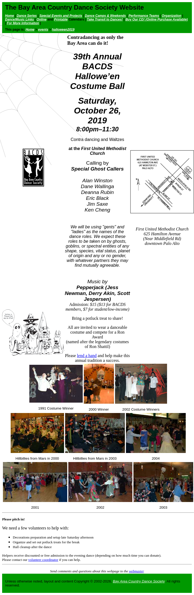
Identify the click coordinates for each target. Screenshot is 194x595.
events (43, 29)
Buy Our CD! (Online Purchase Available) (156, 19)
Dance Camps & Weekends (105, 16)
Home (9, 16)
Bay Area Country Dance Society (139, 581)
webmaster (136, 571)
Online (41, 19)
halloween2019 (63, 29)
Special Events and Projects (60, 16)
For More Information (23, 23)
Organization (171, 16)
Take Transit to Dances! (105, 19)
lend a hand (87, 355)
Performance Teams (144, 16)
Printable (61, 19)
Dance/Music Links (19, 19)
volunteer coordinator (43, 560)
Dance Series (27, 16)
